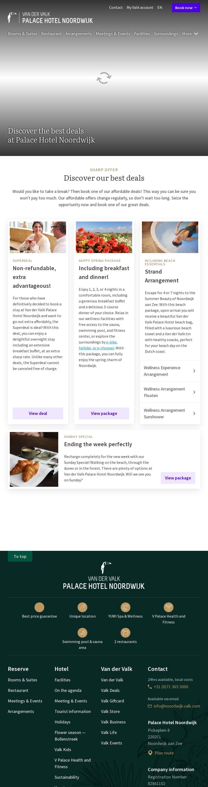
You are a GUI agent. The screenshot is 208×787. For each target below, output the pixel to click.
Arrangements (79, 33)
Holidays (62, 722)
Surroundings (166, 33)
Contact (116, 7)
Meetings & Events (113, 33)
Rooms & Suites (22, 33)
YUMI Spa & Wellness (125, 610)
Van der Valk (112, 680)
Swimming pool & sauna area (82, 639)
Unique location (82, 610)
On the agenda (68, 690)
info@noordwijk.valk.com (174, 706)
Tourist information (73, 711)
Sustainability (67, 777)
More (190, 33)
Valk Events (111, 743)
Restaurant (51, 33)
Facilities (142, 33)
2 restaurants (125, 636)
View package (104, 413)
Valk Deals (110, 690)
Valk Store (110, 711)
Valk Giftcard (112, 701)
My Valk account (140, 7)
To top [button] (20, 556)
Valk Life (109, 732)
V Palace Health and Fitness (168, 613)
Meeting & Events (71, 701)
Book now (186, 7)
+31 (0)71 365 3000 (168, 686)
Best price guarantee (39, 610)
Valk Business (113, 722)
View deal (38, 413)
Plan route (161, 753)
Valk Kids (63, 749)
